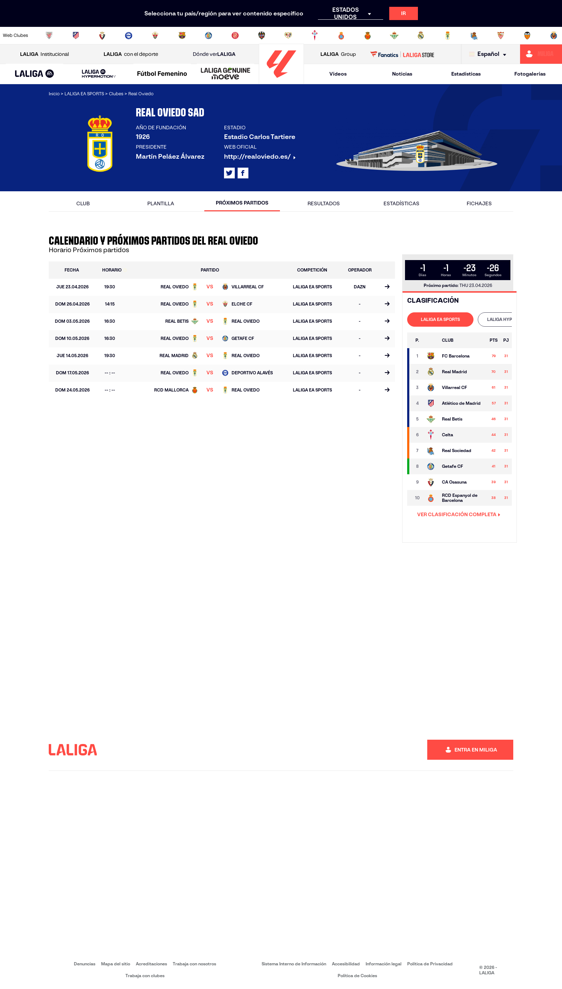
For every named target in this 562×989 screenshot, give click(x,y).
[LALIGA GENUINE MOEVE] (225, 74)
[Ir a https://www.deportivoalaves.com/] (128, 35)
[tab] (440, 319)
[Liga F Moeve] (162, 74)
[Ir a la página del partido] (387, 287)
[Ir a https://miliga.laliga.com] (541, 54)
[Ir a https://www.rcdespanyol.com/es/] (341, 35)
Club (83, 203)
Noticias (402, 74)
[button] (34, 74)
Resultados (324, 203)
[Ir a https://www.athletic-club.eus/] (49, 35)
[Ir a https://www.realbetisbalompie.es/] (394, 35)
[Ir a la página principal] (281, 81)
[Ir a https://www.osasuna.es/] (102, 35)
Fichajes (479, 203)
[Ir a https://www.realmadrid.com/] (420, 35)
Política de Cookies (357, 975)
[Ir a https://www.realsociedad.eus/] (474, 35)
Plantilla (160, 203)
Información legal (383, 963)
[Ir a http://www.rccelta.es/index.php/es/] (314, 35)
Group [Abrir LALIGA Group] (338, 54)
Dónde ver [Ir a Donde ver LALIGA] (214, 54)
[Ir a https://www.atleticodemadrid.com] (75, 35)
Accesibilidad (346, 963)
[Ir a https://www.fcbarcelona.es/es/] (182, 35)
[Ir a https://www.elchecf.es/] (155, 35)
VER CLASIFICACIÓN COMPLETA (458, 514)
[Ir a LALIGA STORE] (402, 54)
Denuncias (84, 963)
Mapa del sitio (115, 963)
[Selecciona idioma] (489, 54)
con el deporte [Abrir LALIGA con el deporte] (131, 54)
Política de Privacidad (430, 963)
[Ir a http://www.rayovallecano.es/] (288, 35)
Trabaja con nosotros (194, 963)
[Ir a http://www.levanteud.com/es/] (261, 35)
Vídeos (338, 74)
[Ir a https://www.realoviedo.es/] (447, 35)
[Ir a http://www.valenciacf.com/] (527, 35)
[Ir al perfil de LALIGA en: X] (229, 173)
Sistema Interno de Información (294, 963)
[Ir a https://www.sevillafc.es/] (500, 35)
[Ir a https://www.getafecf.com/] (208, 35)
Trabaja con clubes (145, 975)
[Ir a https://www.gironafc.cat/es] (235, 35)
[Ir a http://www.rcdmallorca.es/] (367, 35)
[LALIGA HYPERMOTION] (99, 74)
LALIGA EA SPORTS (440, 319)
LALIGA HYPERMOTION (511, 319)
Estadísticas (466, 74)
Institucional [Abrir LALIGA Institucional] (44, 54)
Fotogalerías (530, 74)
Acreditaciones (151, 963)
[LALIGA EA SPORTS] (34, 74)
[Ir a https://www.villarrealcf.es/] (553, 35)
